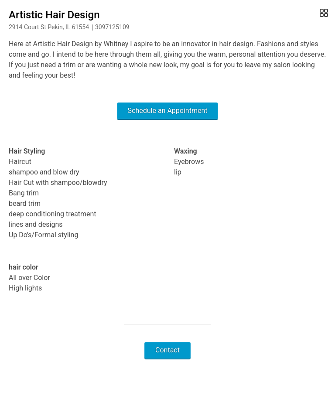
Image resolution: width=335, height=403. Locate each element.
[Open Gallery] (323, 13)
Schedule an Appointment (168, 110)
